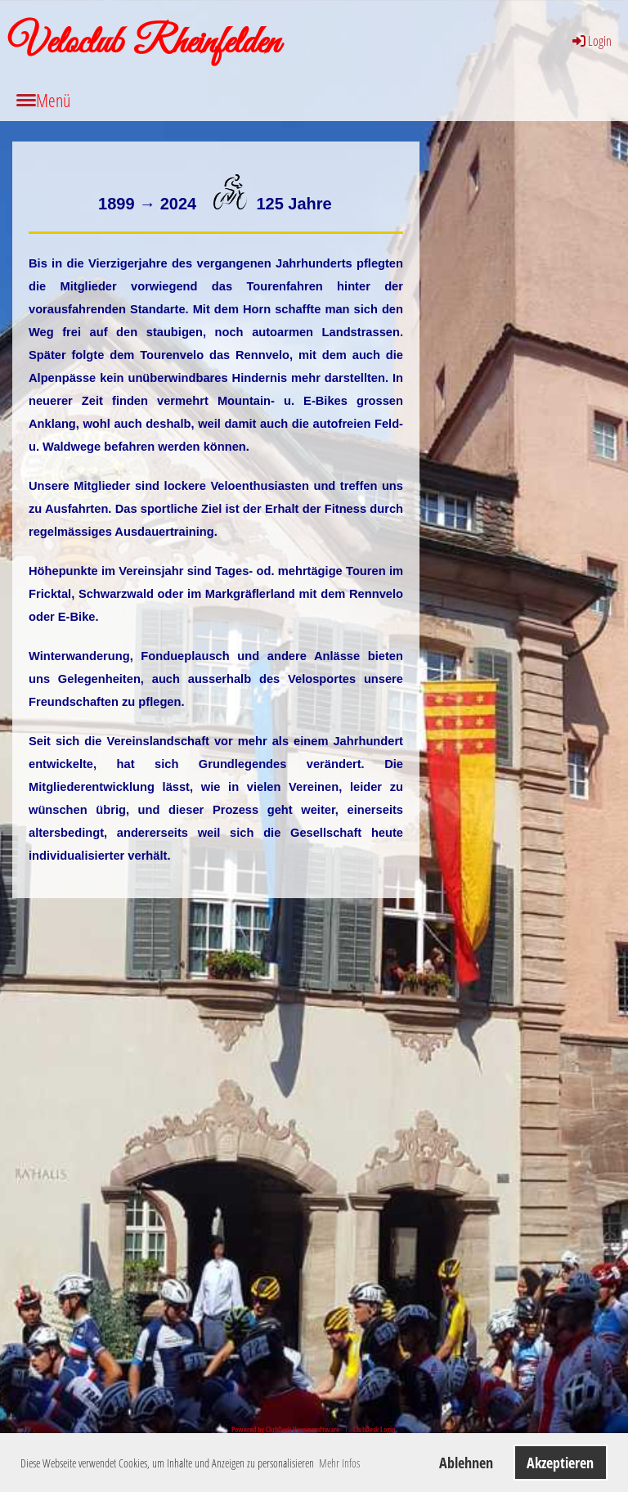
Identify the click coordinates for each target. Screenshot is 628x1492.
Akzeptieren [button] (560, 1462)
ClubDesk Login (374, 1429)
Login (591, 41)
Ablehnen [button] (466, 1462)
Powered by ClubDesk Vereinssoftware (285, 1429)
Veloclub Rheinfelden (144, 43)
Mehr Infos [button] (339, 1463)
